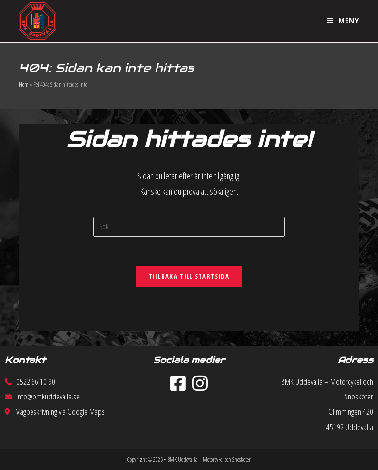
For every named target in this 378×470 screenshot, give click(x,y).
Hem (24, 84)
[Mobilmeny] (343, 20)
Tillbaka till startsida (189, 276)
